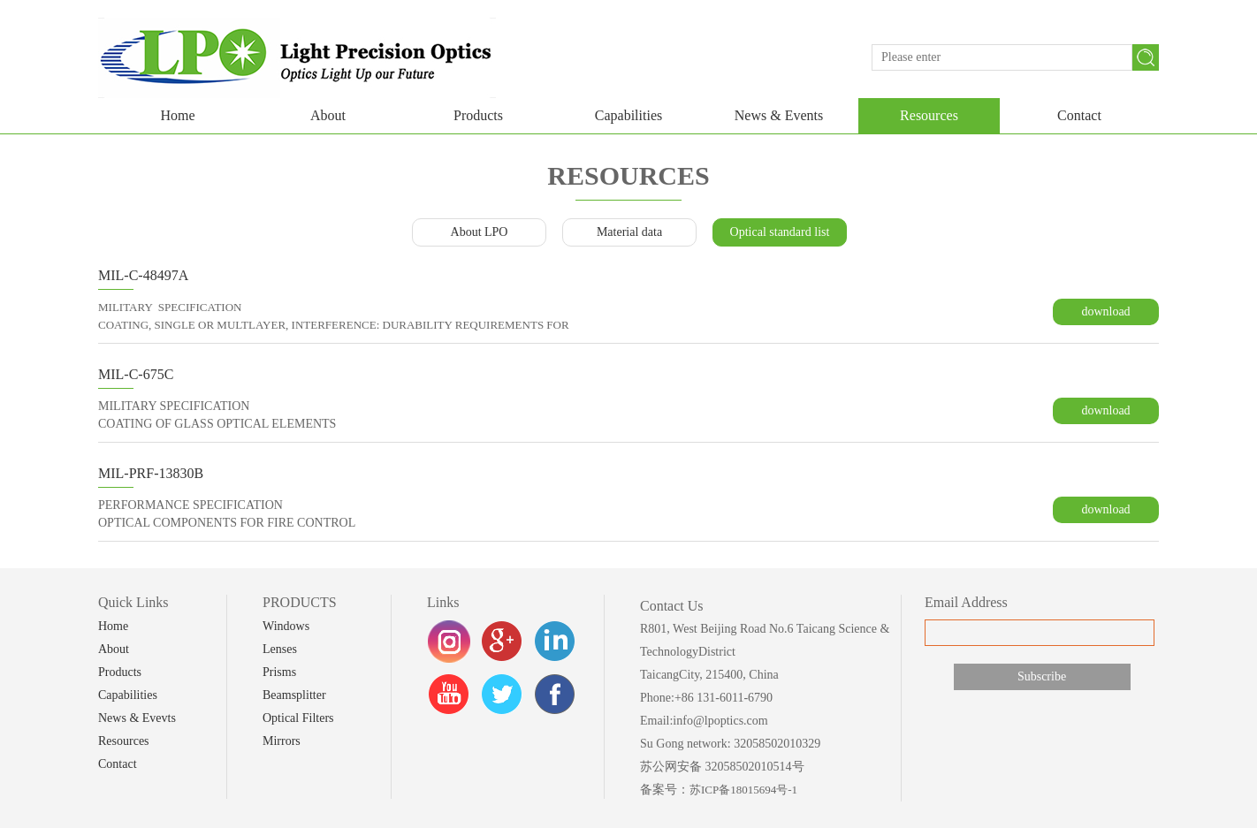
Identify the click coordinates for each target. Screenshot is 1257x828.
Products (478, 115)
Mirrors (282, 741)
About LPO (479, 232)
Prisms (279, 672)
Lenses (280, 649)
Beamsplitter (294, 695)
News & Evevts (137, 718)
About (328, 115)
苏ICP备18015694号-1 (743, 789)
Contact (1079, 115)
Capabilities (628, 115)
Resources (929, 115)
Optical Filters (298, 718)
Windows (286, 626)
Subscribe (1041, 676)
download (1105, 311)
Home (177, 115)
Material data (629, 232)
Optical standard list (780, 232)
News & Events (779, 115)
